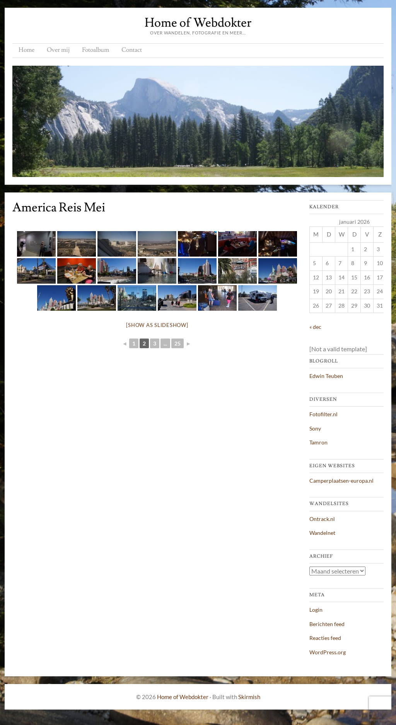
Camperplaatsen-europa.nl (341, 480)
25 (177, 343)
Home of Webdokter (198, 23)
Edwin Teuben (326, 376)
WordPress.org (327, 652)
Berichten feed (327, 624)
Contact (131, 50)
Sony (315, 428)
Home (26, 50)
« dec (315, 326)
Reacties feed (325, 638)
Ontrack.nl (322, 519)
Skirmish (249, 696)
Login (316, 609)
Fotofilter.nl (323, 414)
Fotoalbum (95, 50)
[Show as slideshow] (157, 325)
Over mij (58, 50)
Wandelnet (322, 532)
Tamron (318, 442)
